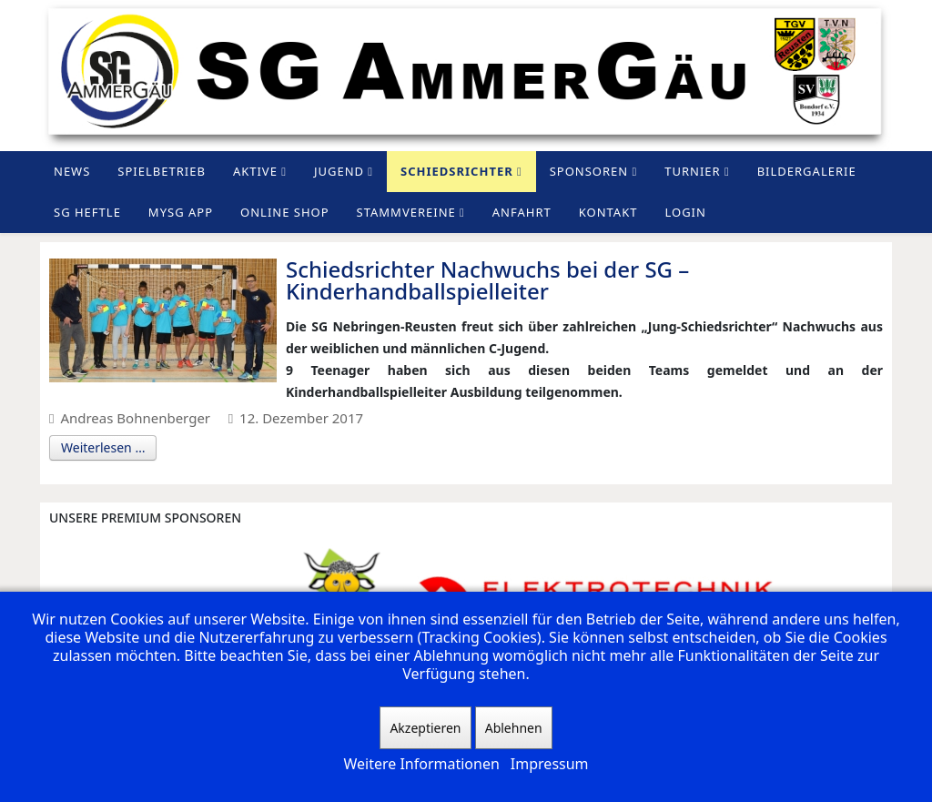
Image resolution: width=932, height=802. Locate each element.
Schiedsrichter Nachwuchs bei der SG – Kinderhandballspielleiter (487, 280)
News (72, 171)
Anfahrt (522, 212)
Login (684, 212)
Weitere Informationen (421, 764)
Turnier (692, 171)
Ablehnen (513, 727)
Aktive (255, 171)
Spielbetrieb (161, 171)
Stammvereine (406, 212)
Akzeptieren (425, 727)
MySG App (180, 212)
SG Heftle (87, 212)
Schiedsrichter (456, 171)
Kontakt (608, 212)
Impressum (550, 764)
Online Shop (284, 212)
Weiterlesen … (103, 447)
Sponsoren (589, 171)
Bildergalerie (806, 171)
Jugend (339, 171)
